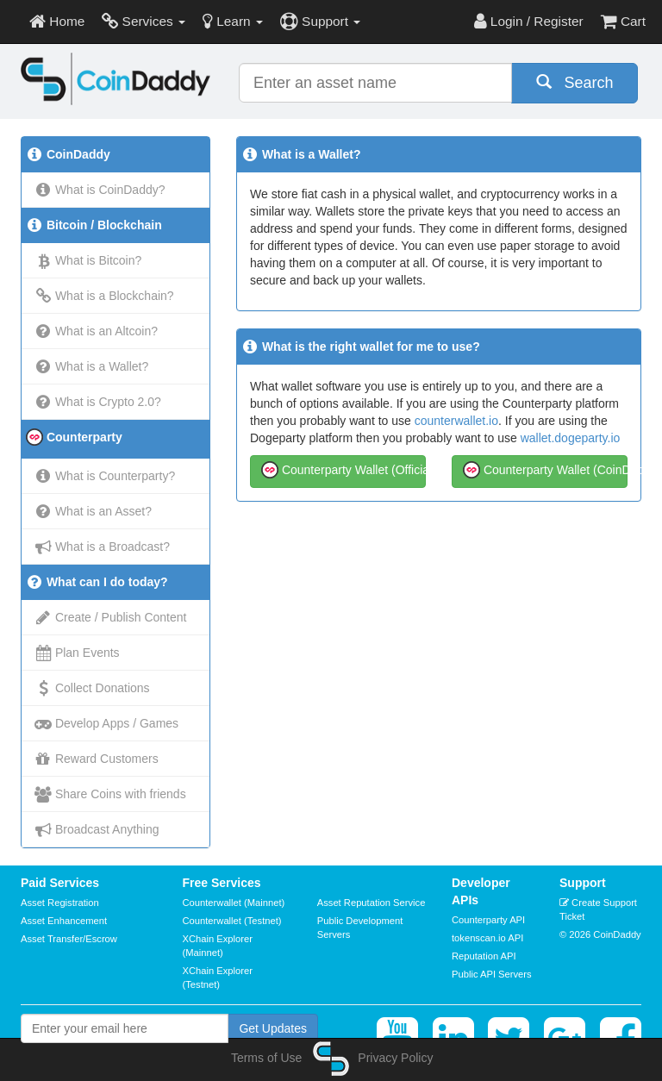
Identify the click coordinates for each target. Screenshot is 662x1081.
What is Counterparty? (104, 476)
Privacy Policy (395, 1058)
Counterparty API (488, 920)
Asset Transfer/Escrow (69, 939)
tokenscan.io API (487, 938)
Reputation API (484, 956)
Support (320, 21)
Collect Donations (92, 688)
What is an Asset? (93, 511)
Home (56, 21)
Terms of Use (266, 1058)
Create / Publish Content (110, 617)
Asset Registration (60, 902)
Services (143, 21)
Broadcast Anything (96, 829)
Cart (623, 21)
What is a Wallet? (91, 366)
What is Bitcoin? (87, 260)
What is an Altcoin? (96, 331)
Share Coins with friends (110, 794)
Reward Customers (96, 758)
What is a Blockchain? (104, 296)
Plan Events (77, 652)
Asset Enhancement (64, 920)
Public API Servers (492, 974)
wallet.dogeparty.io (571, 438)
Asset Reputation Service (371, 902)
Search (575, 82)
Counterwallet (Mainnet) (234, 902)
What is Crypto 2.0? (97, 402)
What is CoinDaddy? (100, 190)
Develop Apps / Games (106, 723)
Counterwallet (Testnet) (232, 920)
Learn (233, 21)
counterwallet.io (456, 421)
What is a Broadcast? (102, 546)
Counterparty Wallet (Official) (343, 468)
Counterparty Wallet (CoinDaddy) (545, 468)
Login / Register (529, 21)
